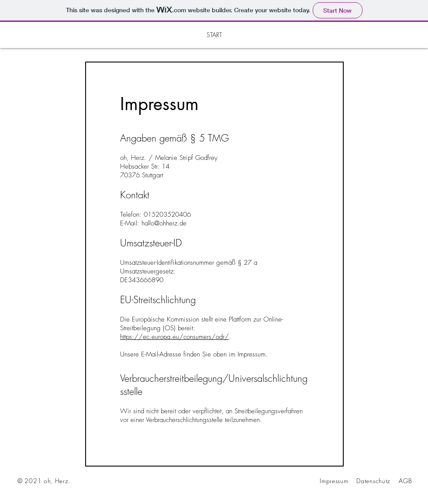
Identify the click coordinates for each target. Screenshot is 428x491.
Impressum (334, 481)
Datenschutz (373, 481)
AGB (405, 481)
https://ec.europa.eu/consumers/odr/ (174, 336)
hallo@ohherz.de (164, 223)
